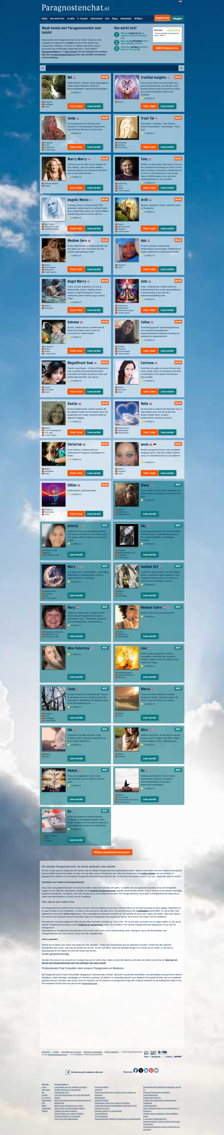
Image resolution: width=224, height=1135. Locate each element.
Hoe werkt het (57, 18)
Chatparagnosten (150, 1106)
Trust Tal (149, 118)
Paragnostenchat (89, 983)
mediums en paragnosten (90, 925)
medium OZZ (151, 566)
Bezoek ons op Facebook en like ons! (84, 1072)
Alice (148, 729)
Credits (70, 18)
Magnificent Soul (82, 362)
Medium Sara (79, 240)
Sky (145, 525)
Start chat (76, 106)
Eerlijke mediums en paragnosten (67, 1090)
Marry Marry (79, 158)
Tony (146, 158)
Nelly (146, 403)
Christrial (77, 444)
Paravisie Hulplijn (101, 1087)
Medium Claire (155, 607)
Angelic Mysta (80, 199)
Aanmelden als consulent (71, 1052)
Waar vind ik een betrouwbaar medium (69, 1108)
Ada (145, 240)
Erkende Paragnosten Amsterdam (156, 1092)
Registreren (162, 18)
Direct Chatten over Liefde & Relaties (68, 1114)
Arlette (75, 525)
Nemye (76, 770)
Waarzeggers (100, 1098)
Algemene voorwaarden (92, 1052)
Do (71, 811)
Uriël (146, 199)
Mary (75, 566)
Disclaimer (46, 1052)
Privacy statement (112, 1052)
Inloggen (177, 18)
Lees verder (94, 106)
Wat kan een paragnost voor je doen (68, 1106)
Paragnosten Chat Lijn (152, 1098)
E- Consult (82, 18)
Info (107, 18)
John (146, 281)
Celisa (147, 322)
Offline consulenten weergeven (112, 852)
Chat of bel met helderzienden (66, 1119)
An (146, 770)
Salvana (75, 322)
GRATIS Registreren (167, 48)
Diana (147, 485)
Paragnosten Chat (61, 1092)
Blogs (115, 18)
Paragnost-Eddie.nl (51, 51)
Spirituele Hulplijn (101, 1100)
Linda (73, 118)
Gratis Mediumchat (150, 1095)
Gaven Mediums (101, 1114)
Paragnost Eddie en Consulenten (67, 1116)
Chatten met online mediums (65, 1111)
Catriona (149, 362)
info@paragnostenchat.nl (58, 1055)
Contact (56, 1052)
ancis (148, 444)
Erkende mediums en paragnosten (108, 1111)
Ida (72, 729)
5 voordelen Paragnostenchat (154, 1119)
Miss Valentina (80, 648)
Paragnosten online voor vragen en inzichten (112, 1103)
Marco (147, 688)
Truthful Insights (155, 77)
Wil (72, 77)
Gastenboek (96, 18)
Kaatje (74, 403)
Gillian (74, 485)
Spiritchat (98, 1090)
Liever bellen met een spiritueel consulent (70, 1087)
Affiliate (138, 18)
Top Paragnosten (101, 1116)
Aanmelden (126, 18)
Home (44, 18)
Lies (146, 648)
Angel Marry (79, 281)
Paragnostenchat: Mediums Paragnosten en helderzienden (118, 1119)
